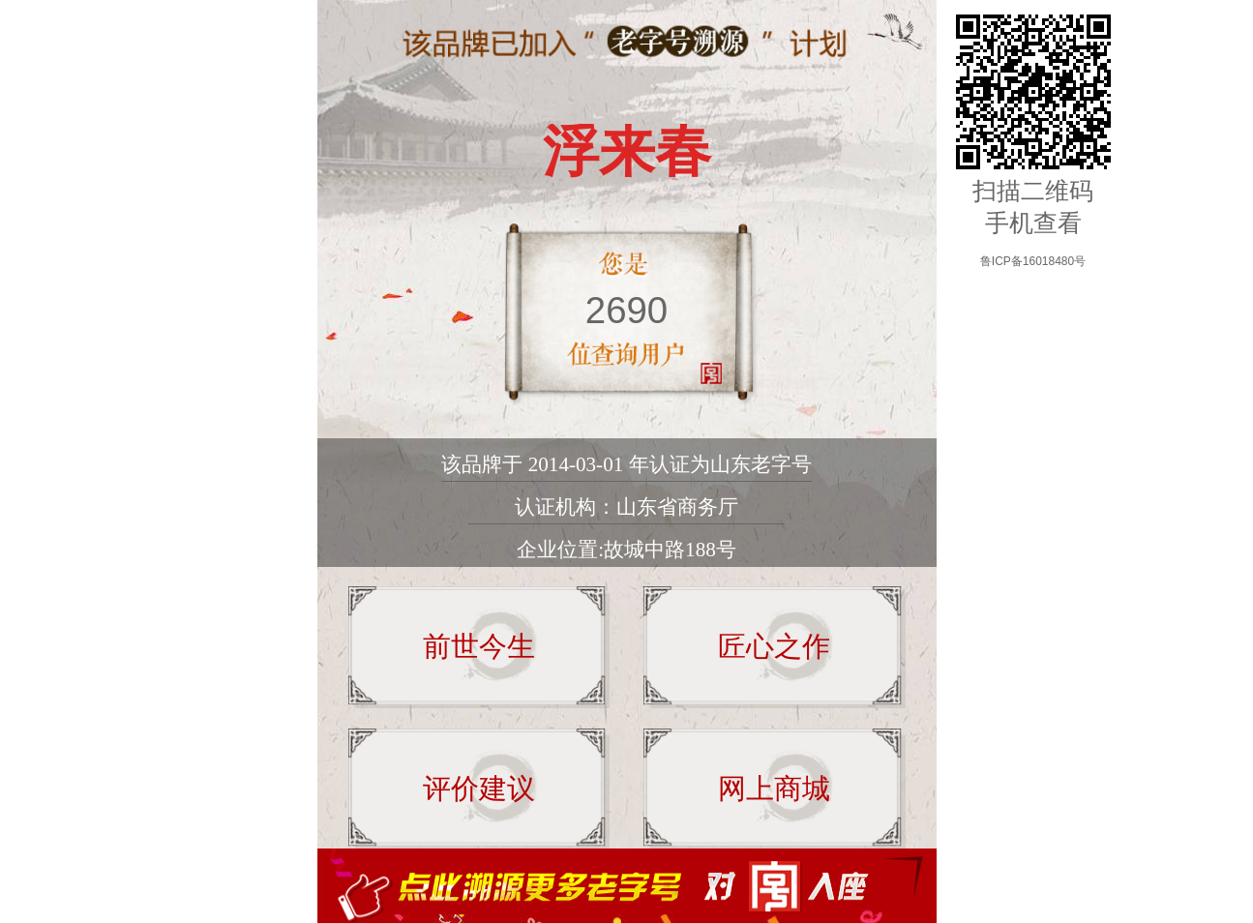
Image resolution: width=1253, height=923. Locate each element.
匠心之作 (774, 646)
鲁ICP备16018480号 (1033, 261)
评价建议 (479, 788)
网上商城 (774, 788)
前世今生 (479, 646)
